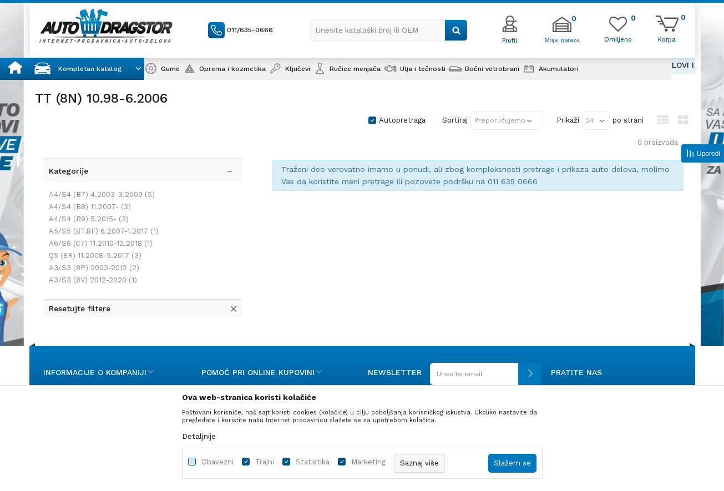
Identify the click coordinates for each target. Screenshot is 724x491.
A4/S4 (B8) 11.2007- (87, 179)
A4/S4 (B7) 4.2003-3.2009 (99, 167)
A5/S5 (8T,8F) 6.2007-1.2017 (101, 204)
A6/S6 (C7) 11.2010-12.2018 (98, 216)
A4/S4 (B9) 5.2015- (86, 192)
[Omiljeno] (618, 38)
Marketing (368, 462)
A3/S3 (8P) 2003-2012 (91, 240)
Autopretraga (402, 120)
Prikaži (567, 120)
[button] (389, 30)
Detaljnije (199, 436)
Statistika (313, 462)
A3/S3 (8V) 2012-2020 (90, 253)
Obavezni (217, 462)
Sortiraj (455, 120)
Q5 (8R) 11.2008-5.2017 (92, 228)
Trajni (264, 462)
